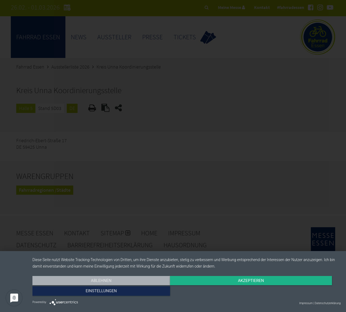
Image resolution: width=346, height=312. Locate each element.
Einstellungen (294, 292)
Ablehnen (78, 292)
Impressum (306, 303)
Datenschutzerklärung (328, 303)
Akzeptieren (186, 292)
